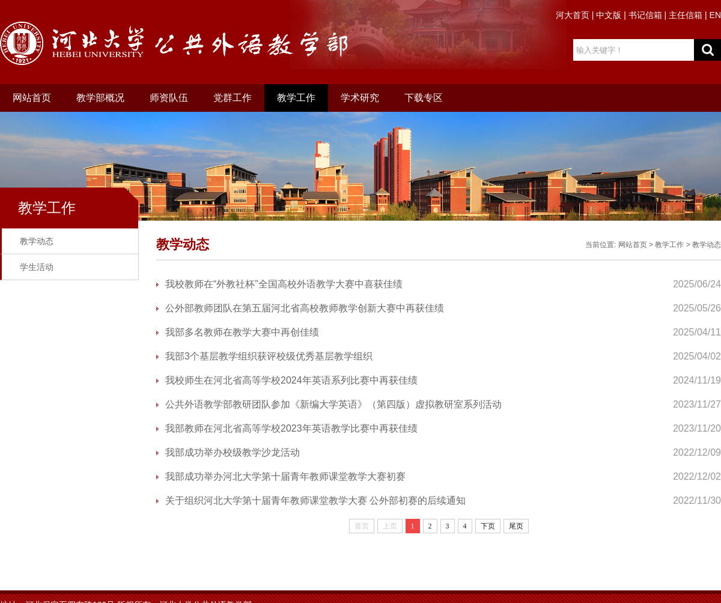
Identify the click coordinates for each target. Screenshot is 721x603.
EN (715, 15)
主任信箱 (685, 15)
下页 (488, 526)
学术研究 (360, 98)
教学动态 (36, 241)
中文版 (608, 15)
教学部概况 (100, 98)
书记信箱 (645, 15)
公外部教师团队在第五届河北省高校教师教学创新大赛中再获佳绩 (304, 308)
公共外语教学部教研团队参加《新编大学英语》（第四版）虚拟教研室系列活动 (333, 404)
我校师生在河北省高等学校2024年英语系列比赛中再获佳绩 (291, 380)
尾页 (516, 526)
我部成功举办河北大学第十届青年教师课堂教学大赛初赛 (285, 476)
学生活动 (36, 267)
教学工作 (296, 98)
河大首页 (572, 15)
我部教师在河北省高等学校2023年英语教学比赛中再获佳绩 (291, 428)
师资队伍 (169, 98)
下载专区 (423, 98)
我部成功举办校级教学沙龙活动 (232, 452)
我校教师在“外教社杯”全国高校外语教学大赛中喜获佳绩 (284, 284)
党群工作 (232, 98)
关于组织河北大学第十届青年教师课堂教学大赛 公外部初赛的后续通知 (315, 500)
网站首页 (32, 98)
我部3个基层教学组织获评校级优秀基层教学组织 (269, 356)
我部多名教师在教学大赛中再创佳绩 (242, 332)
